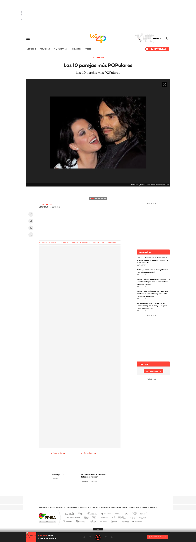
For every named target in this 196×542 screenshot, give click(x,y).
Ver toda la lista (152, 371)
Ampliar (164, 84)
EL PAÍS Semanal (122, 516)
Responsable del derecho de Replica (114, 507)
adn (133, 513)
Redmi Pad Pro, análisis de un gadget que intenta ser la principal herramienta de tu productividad (153, 281)
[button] (28, 189)
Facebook (30, 214)
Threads (110, 491)
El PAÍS (69, 513)
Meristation (136, 520)
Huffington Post (73, 516)
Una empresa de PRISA (47, 515)
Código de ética (71, 507)
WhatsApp (30, 228)
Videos (88, 49)
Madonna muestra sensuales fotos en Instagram (93, 475)
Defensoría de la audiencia (89, 507)
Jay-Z (103, 242)
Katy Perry (53, 242)
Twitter (30, 221)
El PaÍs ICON (103, 520)
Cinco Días (103, 516)
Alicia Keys (43, 242)
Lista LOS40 (31, 49)
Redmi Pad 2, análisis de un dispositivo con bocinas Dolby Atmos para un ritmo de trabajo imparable (152, 293)
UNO (86, 516)
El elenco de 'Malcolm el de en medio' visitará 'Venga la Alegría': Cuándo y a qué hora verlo (152, 260)
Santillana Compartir (106, 513)
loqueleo (124, 520)
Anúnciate (153, 507)
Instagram (96, 491)
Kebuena (140, 516)
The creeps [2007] (58, 474)
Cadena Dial (113, 516)
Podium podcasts (93, 520)
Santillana (93, 513)
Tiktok (86, 491)
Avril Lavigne (85, 242)
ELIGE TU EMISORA (156, 537)
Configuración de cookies (138, 507)
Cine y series (76, 49)
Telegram (30, 234)
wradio (94, 516)
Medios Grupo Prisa (47, 521)
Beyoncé (96, 242)
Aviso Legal (43, 507)
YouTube (90, 491)
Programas (62, 49)
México (156, 38)
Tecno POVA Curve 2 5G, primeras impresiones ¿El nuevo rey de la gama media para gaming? (152, 305)
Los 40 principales (81, 513)
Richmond (68, 520)
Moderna (80, 520)
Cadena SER (117, 513)
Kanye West (112, 242)
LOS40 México (98, 38)
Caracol (142, 513)
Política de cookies (56, 507)
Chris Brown (65, 242)
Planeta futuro (131, 516)
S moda (113, 520)
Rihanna (75, 242)
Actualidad (45, 49)
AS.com (125, 513)
